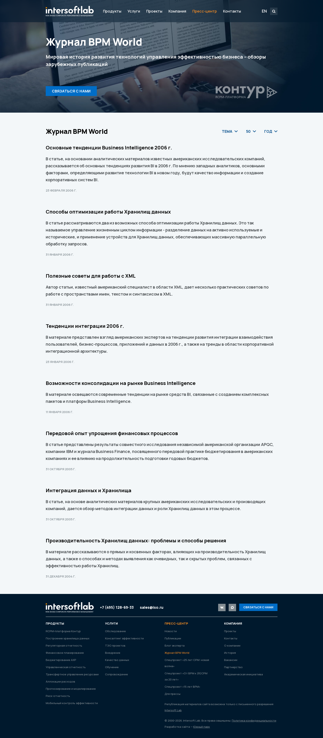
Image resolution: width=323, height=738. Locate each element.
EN (264, 11)
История (230, 653)
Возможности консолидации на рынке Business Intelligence (120, 383)
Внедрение (112, 653)
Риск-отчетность (58, 696)
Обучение (112, 667)
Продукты (112, 11)
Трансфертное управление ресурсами (72, 674)
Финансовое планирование (65, 653)
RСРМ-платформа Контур (63, 631)
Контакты (232, 11)
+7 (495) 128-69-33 (117, 607)
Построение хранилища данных (67, 638)
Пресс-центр (204, 11)
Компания (177, 11)
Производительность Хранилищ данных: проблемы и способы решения (136, 540)
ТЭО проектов (115, 645)
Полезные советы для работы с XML (91, 275)
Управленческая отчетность (66, 667)
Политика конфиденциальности (254, 720)
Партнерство (233, 667)
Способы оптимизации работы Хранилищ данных (108, 211)
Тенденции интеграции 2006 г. (85, 325)
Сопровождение (116, 674)
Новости (171, 631)
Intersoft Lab (70, 11)
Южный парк (201, 727)
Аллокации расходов (60, 681)
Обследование (115, 631)
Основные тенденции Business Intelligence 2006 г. (109, 147)
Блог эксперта (175, 645)
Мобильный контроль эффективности (72, 703)
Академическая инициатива (243, 674)
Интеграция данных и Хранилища (88, 490)
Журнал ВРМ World (177, 653)
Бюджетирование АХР (61, 660)
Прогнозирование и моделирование (71, 689)
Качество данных (117, 660)
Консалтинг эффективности (124, 638)
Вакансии (230, 660)
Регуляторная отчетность (64, 645)
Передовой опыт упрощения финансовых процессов (112, 433)
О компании (232, 645)
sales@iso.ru (151, 607)
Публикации (173, 638)
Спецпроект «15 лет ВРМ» (182, 686)
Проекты (154, 11)
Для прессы (172, 694)
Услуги (134, 11)
